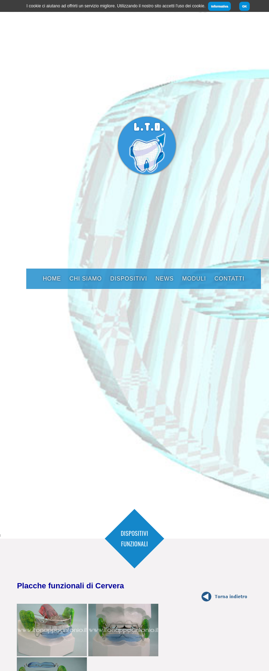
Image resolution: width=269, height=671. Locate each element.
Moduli (194, 279)
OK (244, 6)
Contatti (229, 279)
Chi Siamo (85, 279)
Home (52, 279)
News (165, 279)
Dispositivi (128, 279)
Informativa (219, 6)
